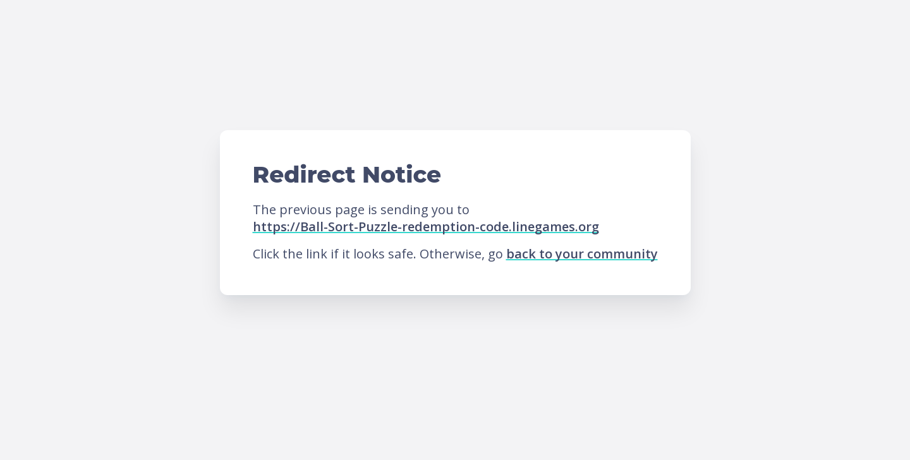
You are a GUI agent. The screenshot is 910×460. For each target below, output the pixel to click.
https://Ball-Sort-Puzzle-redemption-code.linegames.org (426, 226)
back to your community (582, 253)
